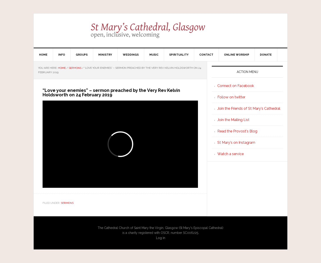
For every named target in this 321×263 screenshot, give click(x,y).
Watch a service (230, 154)
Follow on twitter (231, 97)
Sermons (67, 202)
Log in (160, 238)
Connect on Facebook (235, 86)
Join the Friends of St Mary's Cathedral (248, 108)
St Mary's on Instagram (236, 142)
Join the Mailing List (233, 120)
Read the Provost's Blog (237, 131)
